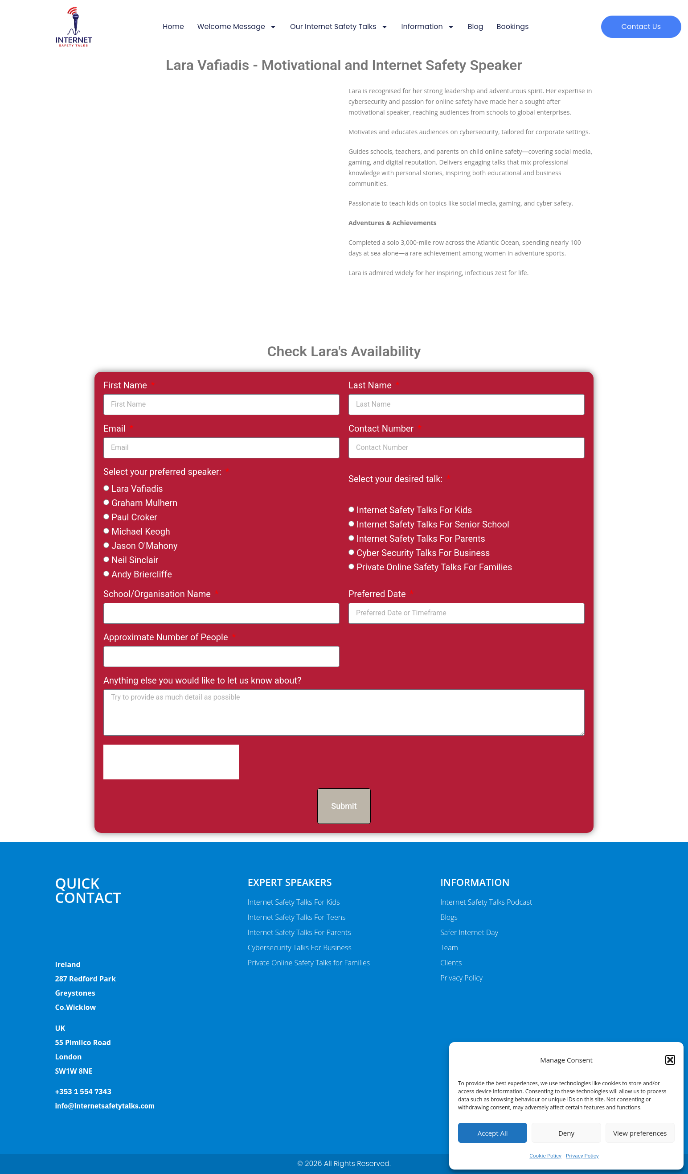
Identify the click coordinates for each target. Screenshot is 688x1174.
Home (173, 26)
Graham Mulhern (144, 503)
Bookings (513, 26)
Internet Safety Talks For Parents (420, 538)
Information (428, 27)
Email (115, 429)
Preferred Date (378, 594)
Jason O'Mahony (144, 545)
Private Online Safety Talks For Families (434, 567)
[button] (670, 1059)
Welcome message (237, 27)
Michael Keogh (140, 531)
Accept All (493, 1133)
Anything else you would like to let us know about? (202, 681)
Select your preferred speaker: (163, 472)
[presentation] (171, 762)
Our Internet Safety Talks (339, 27)
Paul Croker (134, 517)
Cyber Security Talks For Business (423, 553)
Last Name (371, 386)
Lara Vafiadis (137, 488)
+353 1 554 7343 (83, 1091)
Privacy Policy (582, 1155)
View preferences (640, 1133)
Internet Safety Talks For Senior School (432, 524)
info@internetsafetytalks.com (105, 1105)
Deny (566, 1133)
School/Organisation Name (158, 594)
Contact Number (382, 429)
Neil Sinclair (134, 560)
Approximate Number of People (166, 638)
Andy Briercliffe (141, 574)
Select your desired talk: (396, 479)
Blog (475, 26)
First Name (126, 386)
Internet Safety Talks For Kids (414, 510)
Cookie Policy (545, 1155)
